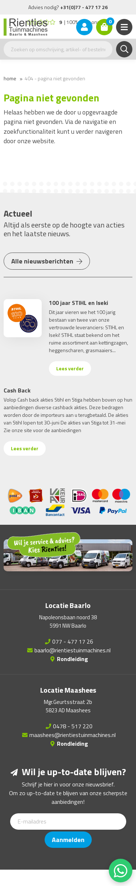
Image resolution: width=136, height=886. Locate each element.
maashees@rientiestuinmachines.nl (72, 734)
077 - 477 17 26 (72, 641)
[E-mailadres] (68, 821)
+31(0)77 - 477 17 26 (84, 7)
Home (10, 78)
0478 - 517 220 (72, 726)
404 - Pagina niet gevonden (55, 78)
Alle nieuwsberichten (46, 261)
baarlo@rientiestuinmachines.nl (72, 650)
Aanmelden (68, 840)
